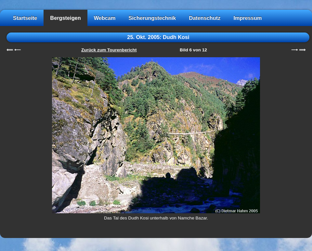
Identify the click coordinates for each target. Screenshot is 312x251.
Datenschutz (204, 18)
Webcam (105, 18)
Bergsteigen (65, 18)
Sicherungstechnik (152, 18)
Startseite (25, 18)
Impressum (247, 18)
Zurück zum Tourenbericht (108, 49)
